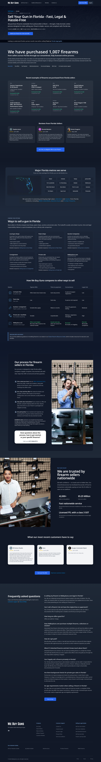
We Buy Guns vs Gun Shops (26, 248)
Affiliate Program (40, 733)
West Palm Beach (50, 187)
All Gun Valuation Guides (13, 748)
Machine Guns (55, 201)
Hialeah (75, 183)
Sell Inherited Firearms (81, 731)
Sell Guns (10, 11)
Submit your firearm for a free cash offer (20, 33)
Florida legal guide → (57, 41)
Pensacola (87, 191)
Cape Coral (63, 191)
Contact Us (58, 726)
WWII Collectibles (44, 201)
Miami (50, 179)
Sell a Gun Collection (80, 729)
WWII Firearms (81, 748)
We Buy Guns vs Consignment (26, 268)
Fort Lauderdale (50, 183)
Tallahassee (88, 183)
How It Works (39, 728)
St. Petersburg (63, 183)
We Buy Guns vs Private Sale (55, 270)
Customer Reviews (40, 735)
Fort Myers (50, 191)
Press (78, 758)
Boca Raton (63, 187)
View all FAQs (23, 602)
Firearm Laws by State (81, 736)
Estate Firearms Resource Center (56, 336)
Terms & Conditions (60, 736)
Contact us (54, 2)
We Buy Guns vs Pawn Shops (55, 248)
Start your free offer (42, 573)
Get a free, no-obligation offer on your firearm (50, 149)
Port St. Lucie (75, 187)
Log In (90, 2)
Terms (84, 758)
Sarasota (88, 187)
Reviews (47, 2)
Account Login (59, 731)
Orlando (63, 179)
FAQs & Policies (39, 731)
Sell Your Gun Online (80, 726)
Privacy (91, 758)
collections (58, 199)
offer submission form (39, 381)
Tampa (75, 179)
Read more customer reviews (58, 573)
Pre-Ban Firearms (69, 201)
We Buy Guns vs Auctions (83, 248)
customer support (13, 602)
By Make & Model (29, 748)
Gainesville (75, 191)
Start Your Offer (83, 2)
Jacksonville (88, 179)
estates (67, 199)
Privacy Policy (59, 734)
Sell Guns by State (80, 734)
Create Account (59, 729)
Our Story (38, 726)
